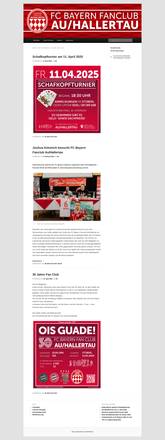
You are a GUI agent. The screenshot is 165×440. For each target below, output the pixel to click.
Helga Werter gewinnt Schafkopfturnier (116, 407)
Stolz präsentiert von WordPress (82, 432)
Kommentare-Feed (39, 412)
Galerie (59, 40)
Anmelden (36, 407)
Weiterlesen (38, 261)
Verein (60, 263)
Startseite (36, 40)
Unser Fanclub (48, 40)
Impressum (69, 40)
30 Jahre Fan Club (51, 137)
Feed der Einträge (38, 410)
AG (56, 61)
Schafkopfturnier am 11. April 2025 (57, 56)
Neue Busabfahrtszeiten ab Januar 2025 (116, 415)
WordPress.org (37, 415)
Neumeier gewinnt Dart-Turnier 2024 (115, 412)
